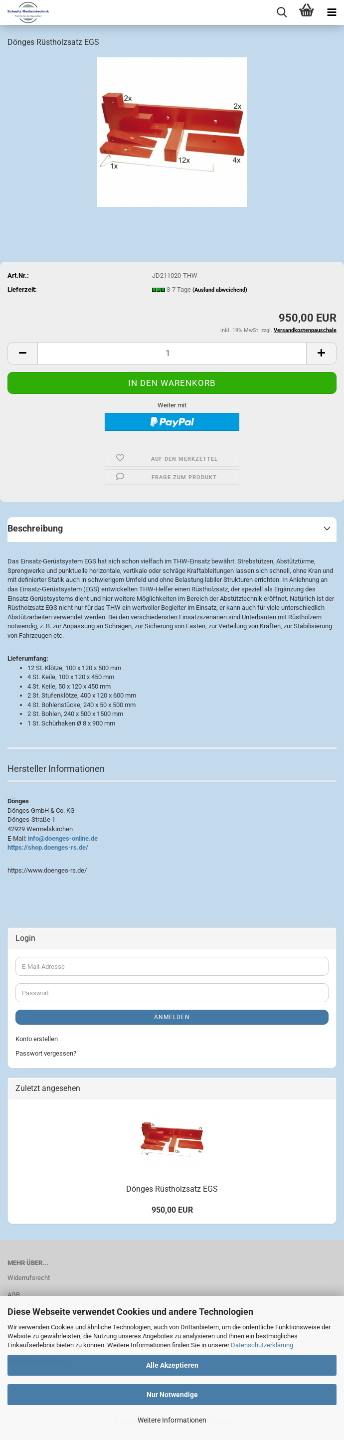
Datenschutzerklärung (262, 1345)
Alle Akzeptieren (172, 1365)
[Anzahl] (172, 353)
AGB (13, 1294)
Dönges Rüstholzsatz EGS (172, 1189)
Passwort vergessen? (45, 1053)
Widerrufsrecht (28, 1277)
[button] (22, 353)
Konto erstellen (36, 1039)
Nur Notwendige (172, 1395)
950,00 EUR (172, 1210)
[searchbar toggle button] (281, 12)
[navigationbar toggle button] (331, 12)
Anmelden (172, 1017)
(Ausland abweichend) (219, 290)
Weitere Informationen (172, 1420)
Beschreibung (35, 528)
